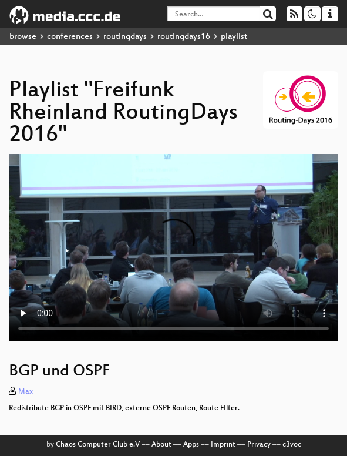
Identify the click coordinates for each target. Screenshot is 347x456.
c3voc (291, 445)
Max (25, 392)
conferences (70, 37)
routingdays (125, 37)
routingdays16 (183, 37)
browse (22, 37)
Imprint (223, 445)
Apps (191, 445)
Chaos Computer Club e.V (98, 445)
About (161, 445)
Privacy (259, 445)
